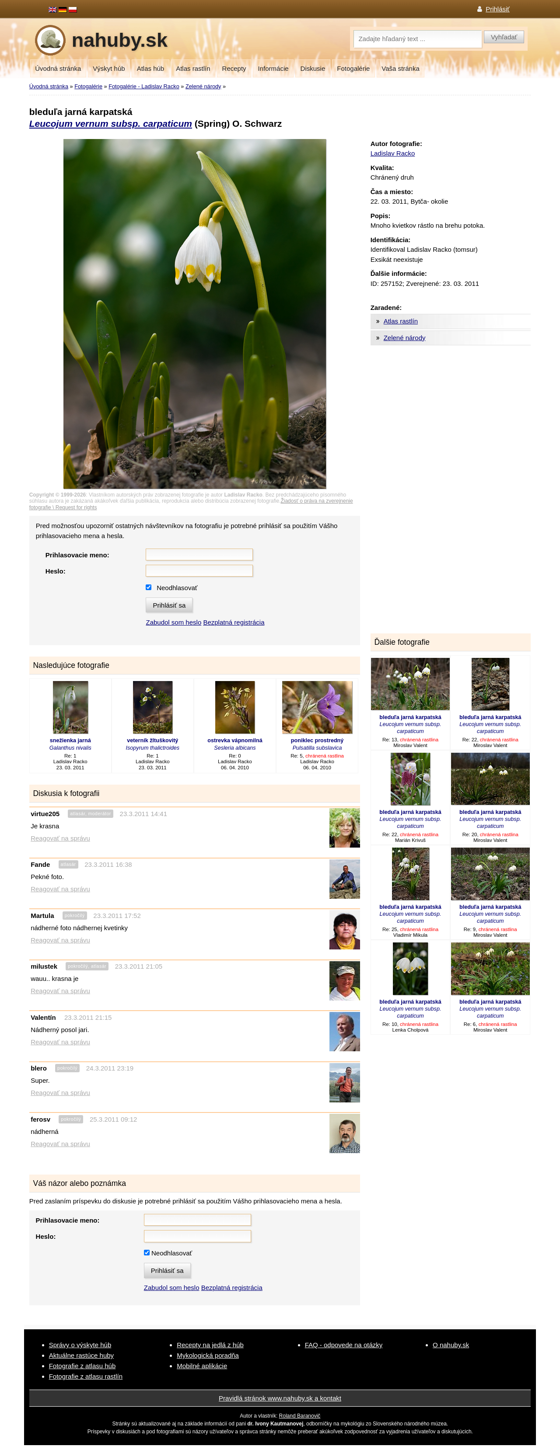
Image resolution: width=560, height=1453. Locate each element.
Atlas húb (150, 68)
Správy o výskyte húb (80, 1345)
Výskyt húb (109, 68)
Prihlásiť (498, 9)
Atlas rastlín (193, 68)
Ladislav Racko (393, 153)
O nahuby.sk (451, 1345)
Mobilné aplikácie (202, 1366)
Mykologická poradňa (208, 1355)
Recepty (234, 68)
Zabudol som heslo (173, 622)
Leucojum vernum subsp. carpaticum (110, 123)
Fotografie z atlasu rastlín (85, 1376)
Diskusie (313, 68)
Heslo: (56, 571)
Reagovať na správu (60, 838)
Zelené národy (203, 86)
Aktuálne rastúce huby (81, 1355)
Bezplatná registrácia (233, 622)
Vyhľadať (504, 37)
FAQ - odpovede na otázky (344, 1345)
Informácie (273, 68)
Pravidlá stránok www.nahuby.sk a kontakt (280, 1398)
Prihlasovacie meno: (77, 555)
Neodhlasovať (177, 587)
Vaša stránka (400, 68)
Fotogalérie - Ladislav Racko (143, 86)
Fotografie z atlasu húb (82, 1366)
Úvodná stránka (58, 68)
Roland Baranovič (300, 1416)
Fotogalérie (353, 68)
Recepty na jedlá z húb (210, 1345)
